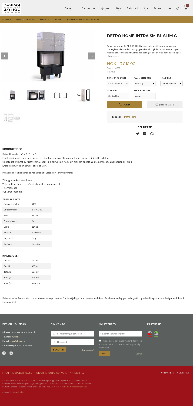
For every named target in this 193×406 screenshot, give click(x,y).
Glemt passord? (88, 350)
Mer (169, 8)
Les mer (139, 354)
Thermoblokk (142, 90)
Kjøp (124, 104)
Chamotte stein (116, 78)
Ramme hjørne (142, 78)
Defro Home (130, 116)
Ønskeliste (165, 104)
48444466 (16, 336)
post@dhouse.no (17, 341)
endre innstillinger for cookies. (74, 386)
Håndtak (165, 78)
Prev (4, 55)
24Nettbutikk (18, 392)
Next (91, 55)
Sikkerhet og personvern (51, 373)
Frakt (5, 373)
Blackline (113, 90)
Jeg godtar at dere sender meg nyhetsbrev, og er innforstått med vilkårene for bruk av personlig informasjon (120, 344)
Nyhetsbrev (77, 373)
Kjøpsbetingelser (22, 373)
